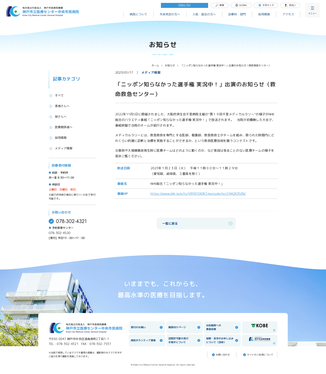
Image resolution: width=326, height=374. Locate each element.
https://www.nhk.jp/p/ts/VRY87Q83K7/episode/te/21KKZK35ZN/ (198, 193)
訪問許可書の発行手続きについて (184, 340)
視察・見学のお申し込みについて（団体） (222, 340)
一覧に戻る (197, 223)
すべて (56, 95)
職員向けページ (184, 327)
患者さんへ (59, 106)
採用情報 (264, 14)
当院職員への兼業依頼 (222, 327)
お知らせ (172, 65)
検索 (219, 5)
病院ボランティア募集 (147, 340)
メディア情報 (60, 148)
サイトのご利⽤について (257, 355)
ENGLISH (184, 5)
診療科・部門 (237, 14)
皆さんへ (58, 117)
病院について (138, 14)
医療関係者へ (60, 127)
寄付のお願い (147, 327)
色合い (290, 5)
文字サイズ (266, 5)
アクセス (288, 14)
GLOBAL (241, 5)
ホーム (157, 65)
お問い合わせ (220, 355)
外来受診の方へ (170, 14)
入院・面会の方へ (204, 14)
